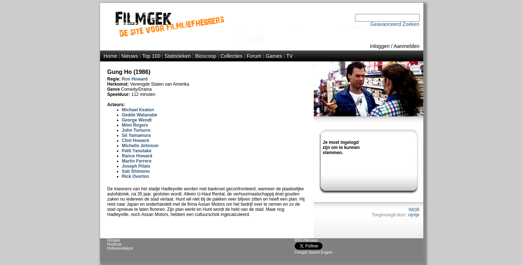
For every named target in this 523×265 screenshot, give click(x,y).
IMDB (414, 209)
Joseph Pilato (136, 166)
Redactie (114, 244)
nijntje (413, 214)
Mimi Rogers (135, 125)
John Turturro (136, 130)
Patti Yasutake (137, 150)
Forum (254, 56)
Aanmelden (407, 46)
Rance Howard (137, 155)
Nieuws (129, 56)
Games (274, 56)
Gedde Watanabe (139, 114)
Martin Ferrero (137, 161)
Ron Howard (135, 79)
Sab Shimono (136, 171)
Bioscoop (205, 56)
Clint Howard (135, 140)
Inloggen (380, 46)
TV (289, 56)
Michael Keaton (138, 109)
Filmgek (113, 240)
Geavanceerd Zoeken (395, 24)
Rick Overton (135, 176)
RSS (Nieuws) (306, 240)
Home (110, 56)
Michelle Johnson (140, 145)
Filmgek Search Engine (313, 252)
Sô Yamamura (136, 135)
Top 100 (151, 56)
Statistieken (178, 56)
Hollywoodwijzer (120, 248)
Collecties (231, 56)
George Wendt (137, 120)
